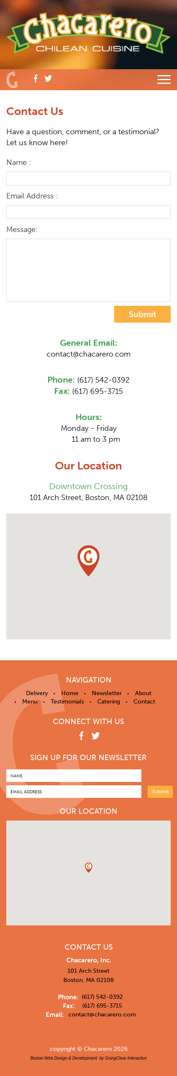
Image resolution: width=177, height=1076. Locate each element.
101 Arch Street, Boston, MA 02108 (89, 497)
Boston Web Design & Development (63, 1058)
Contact (144, 701)
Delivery (37, 693)
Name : (18, 162)
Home (69, 693)
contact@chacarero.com (88, 354)
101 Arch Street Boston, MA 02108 (88, 975)
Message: (22, 229)
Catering (108, 701)
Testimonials (67, 701)
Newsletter (107, 693)
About (143, 693)
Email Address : (32, 196)
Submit (142, 314)
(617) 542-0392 (103, 380)
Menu (29, 701)
